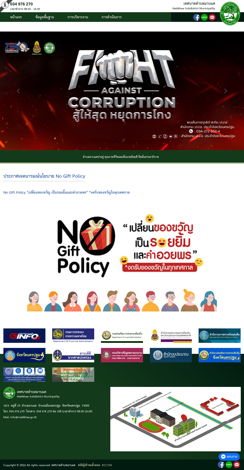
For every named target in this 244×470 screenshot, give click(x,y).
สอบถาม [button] (229, 457)
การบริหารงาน (78, 17)
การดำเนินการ (112, 17)
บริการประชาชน (21, 27)
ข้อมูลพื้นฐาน (44, 17)
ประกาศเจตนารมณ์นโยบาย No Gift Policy (44, 176)
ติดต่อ (51, 27)
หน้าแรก (16, 17)
